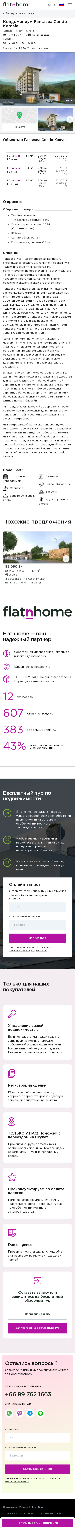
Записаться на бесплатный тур (37, 1328)
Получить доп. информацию (38, 1523)
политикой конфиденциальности (28, 951)
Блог (41, 1507)
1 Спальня (13, 156)
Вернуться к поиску (18, 13)
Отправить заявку (37, 1314)
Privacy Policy (27, 1507)
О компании (10, 1507)
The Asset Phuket (33, 579)
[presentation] (70, 119)
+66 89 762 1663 (28, 1394)
